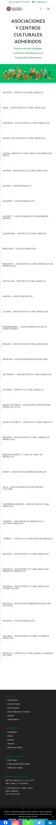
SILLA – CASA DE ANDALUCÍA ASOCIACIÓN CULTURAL (23, 488)
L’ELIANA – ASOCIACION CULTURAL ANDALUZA (25, 311)
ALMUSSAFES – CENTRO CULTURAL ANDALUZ (25, 233)
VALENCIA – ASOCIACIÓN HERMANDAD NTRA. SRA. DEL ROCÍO (27, 604)
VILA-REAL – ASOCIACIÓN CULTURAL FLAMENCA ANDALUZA (26, 637)
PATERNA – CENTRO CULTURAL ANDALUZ (23, 389)
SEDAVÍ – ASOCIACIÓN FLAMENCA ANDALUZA (24, 471)
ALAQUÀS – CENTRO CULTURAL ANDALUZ (23, 92)
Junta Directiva (13, 708)
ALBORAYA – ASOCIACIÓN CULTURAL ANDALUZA (26, 123)
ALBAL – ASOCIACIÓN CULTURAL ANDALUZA (24, 107)
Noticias (10, 743)
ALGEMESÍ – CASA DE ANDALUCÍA (19, 201)
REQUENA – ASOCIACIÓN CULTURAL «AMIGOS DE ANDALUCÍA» (26, 438)
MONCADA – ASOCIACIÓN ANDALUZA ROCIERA (25, 359)
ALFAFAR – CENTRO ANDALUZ (17, 185)
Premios (10, 715)
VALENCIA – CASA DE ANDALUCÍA (18, 620)
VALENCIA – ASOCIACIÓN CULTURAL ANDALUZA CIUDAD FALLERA (26, 587)
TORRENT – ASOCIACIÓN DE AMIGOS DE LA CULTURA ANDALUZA (23, 522)
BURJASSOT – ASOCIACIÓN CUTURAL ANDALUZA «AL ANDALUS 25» (28, 264)
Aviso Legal (12, 760)
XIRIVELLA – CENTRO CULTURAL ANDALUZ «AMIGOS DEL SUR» (28, 654)
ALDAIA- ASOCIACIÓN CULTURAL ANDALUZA (24, 138)
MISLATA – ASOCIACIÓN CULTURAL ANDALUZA (25, 344)
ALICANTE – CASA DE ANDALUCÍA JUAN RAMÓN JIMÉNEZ (25, 217)
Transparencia (13, 719)
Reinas (10, 736)
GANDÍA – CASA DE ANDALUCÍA (17, 296)
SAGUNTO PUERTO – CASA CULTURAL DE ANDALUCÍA (22, 455)
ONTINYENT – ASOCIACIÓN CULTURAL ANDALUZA (27, 374)
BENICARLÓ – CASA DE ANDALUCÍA (19, 248)
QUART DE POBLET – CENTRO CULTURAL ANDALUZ (27, 422)
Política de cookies (15, 767)
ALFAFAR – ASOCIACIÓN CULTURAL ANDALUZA (25, 170)
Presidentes (12, 732)
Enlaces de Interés (14, 747)
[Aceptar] (53, 817)
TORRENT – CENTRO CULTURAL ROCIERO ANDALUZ (28, 538)
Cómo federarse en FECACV (18, 712)
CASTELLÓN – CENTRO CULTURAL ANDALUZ (24, 281)
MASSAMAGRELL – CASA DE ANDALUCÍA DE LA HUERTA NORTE (25, 327)
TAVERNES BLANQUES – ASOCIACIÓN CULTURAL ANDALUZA (26, 505)
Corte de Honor (13, 704)
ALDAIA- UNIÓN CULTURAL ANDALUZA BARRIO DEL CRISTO (27, 154)
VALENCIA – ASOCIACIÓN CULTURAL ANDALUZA (26, 553)
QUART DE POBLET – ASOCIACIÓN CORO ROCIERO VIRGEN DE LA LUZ (26, 406)
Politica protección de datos (18, 764)
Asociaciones (12, 700)
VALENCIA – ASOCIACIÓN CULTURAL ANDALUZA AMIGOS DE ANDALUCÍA (26, 570)
